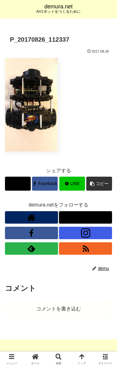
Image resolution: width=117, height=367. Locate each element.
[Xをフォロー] (85, 217)
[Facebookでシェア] (45, 184)
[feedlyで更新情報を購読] (31, 248)
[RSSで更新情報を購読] (85, 248)
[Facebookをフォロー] (31, 233)
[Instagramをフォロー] (85, 233)
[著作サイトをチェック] (31, 217)
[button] (99, 184)
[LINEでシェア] (72, 184)
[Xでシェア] (18, 184)
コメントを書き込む (58, 308)
